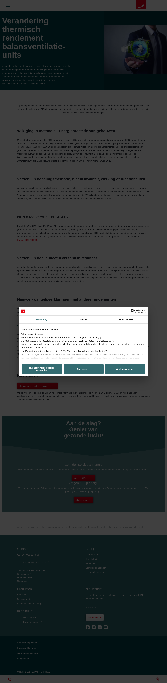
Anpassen (83, 369)
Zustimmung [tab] (40, 319)
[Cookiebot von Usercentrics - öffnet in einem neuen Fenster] (133, 311)
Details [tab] (83, 319)
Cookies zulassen (125, 369)
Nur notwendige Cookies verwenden (41, 369)
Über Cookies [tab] (126, 319)
